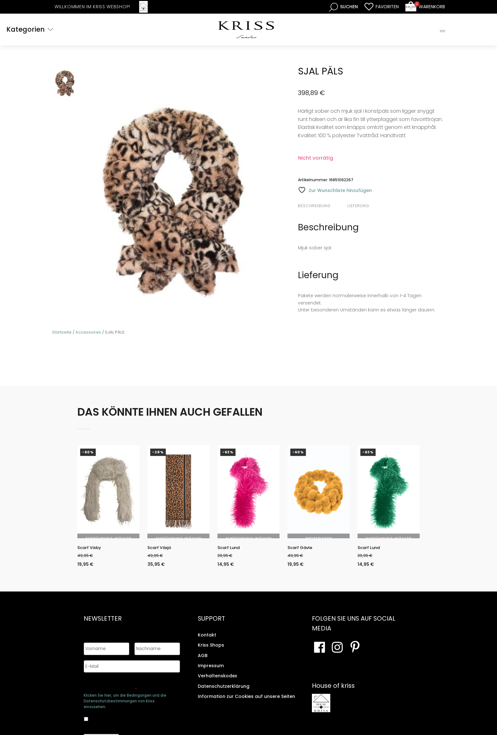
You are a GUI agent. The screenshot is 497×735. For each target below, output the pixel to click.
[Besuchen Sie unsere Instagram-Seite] (337, 652)
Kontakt (207, 640)
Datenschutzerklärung (223, 691)
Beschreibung (314, 205)
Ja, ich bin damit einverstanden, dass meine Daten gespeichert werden (126, 715)
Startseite (62, 332)
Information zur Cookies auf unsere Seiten (246, 701)
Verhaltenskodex (217, 681)
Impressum (211, 671)
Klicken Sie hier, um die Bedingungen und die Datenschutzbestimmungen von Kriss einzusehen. (125, 699)
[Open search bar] (343, 7)
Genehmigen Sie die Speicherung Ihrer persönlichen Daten (131, 683)
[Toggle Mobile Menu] (442, 31)
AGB (203, 660)
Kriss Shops (211, 650)
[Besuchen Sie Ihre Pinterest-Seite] (355, 652)
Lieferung (358, 205)
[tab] (322, 206)
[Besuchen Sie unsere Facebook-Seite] (319, 652)
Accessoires (88, 332)
